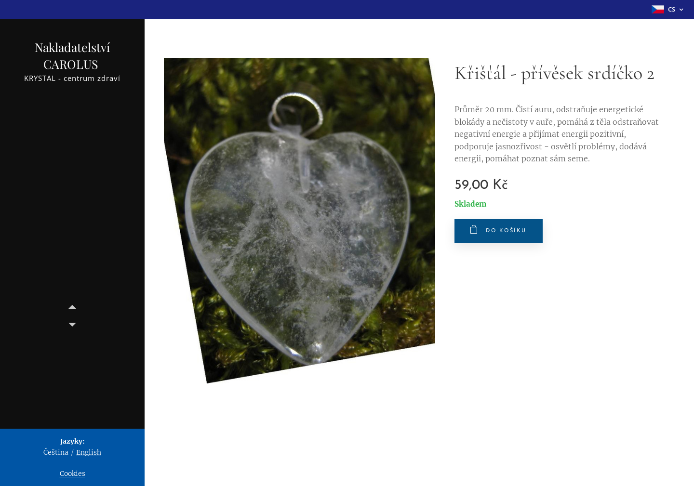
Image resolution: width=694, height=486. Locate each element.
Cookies (72, 473)
